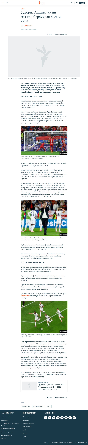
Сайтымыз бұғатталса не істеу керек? (10, 424)
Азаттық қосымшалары (8, 428)
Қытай (24, 433)
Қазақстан (26, 420)
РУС (77, 3)
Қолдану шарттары (7, 432)
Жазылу (3, 438)
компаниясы (25, 296)
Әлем (24, 436)
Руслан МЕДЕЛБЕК (26, 26)
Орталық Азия (27, 426)
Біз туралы (4, 420)
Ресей (24, 430)
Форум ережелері (6, 435)
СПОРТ (23, 8)
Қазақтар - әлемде (28, 423)
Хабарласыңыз (5, 417)
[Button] (49, 34)
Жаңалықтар (26, 417)
